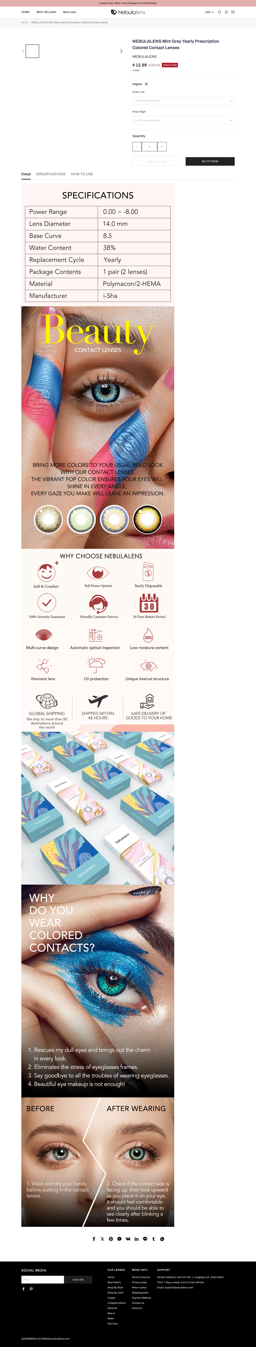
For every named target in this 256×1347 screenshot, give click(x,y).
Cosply (111, 1298)
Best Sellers (114, 1282)
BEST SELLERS (46, 12)
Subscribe (78, 1279)
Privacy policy (139, 1282)
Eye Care (113, 1323)
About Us (137, 1308)
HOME (25, 12)
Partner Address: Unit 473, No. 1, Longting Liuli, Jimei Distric (190, 1277)
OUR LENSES (116, 1270)
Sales (111, 1318)
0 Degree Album (117, 1303)
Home (24, 22)
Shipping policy (140, 1292)
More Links (69, 12)
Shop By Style (115, 1287)
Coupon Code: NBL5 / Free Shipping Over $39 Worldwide (128, 3)
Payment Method (141, 1298)
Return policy (139, 1287)
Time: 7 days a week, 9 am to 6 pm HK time (180, 1282)
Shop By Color (116, 1292)
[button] (23, 51)
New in (111, 1313)
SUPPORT (163, 1270)
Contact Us (138, 1303)
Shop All (112, 1308)
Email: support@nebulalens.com (175, 1287)
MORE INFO (140, 1270)
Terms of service (141, 1277)
